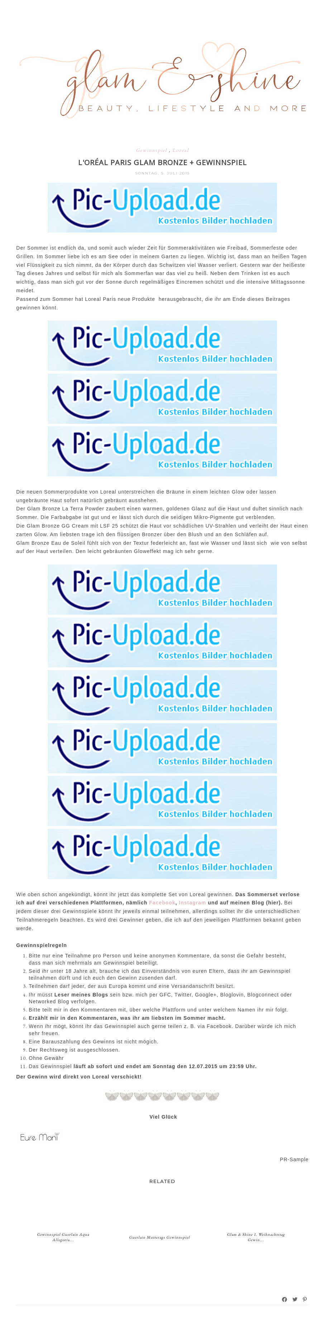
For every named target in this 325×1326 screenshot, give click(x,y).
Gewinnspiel (152, 150)
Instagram (193, 902)
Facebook (162, 902)
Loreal (180, 150)
